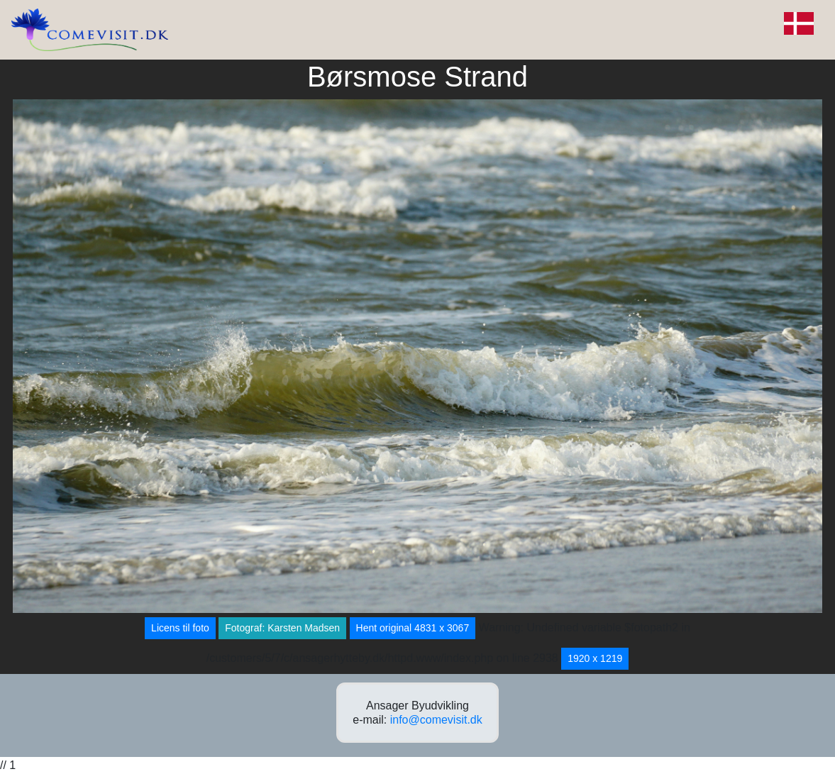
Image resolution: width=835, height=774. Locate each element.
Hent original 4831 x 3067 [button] (413, 628)
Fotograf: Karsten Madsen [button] (282, 628)
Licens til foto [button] (180, 628)
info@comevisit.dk (436, 720)
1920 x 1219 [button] (595, 658)
